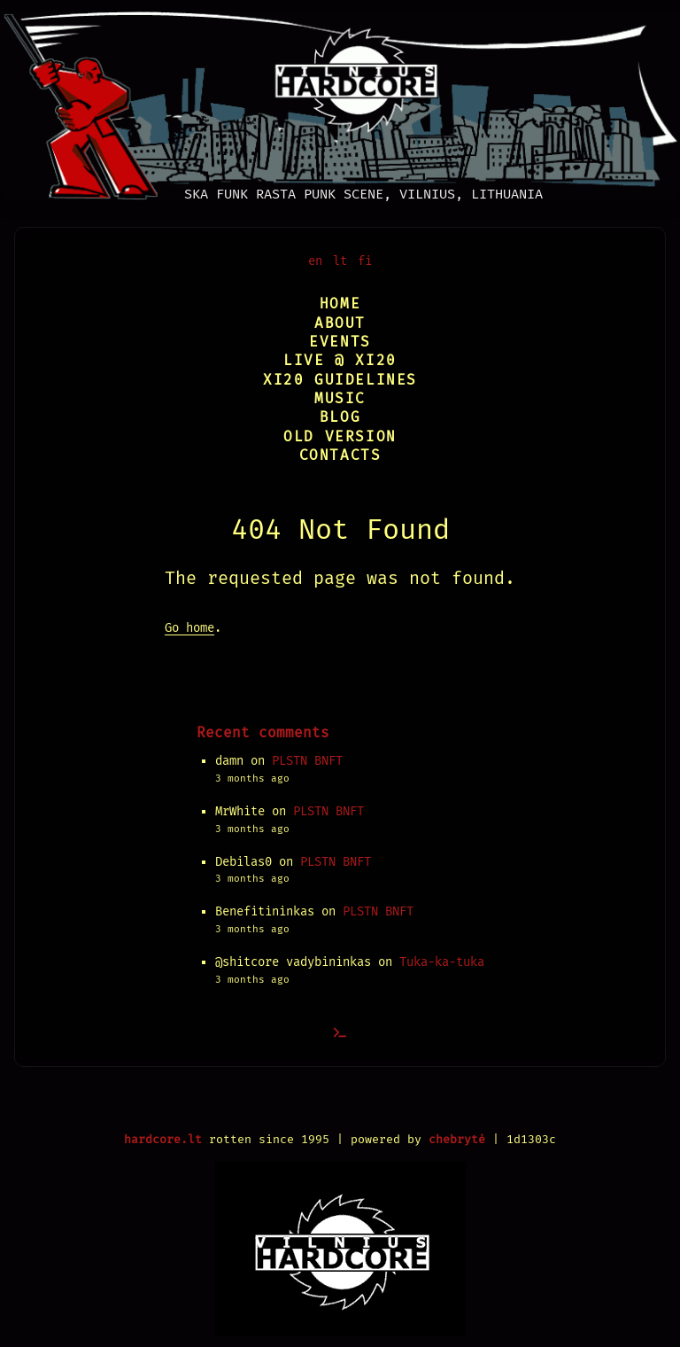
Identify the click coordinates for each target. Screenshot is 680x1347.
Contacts (340, 455)
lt (340, 261)
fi (365, 261)
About (340, 323)
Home (340, 303)
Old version (340, 436)
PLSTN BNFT (307, 760)
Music (340, 398)
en (315, 261)
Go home (189, 627)
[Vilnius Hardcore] (340, 100)
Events (340, 341)
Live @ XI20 (340, 360)
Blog (340, 417)
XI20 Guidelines (340, 379)
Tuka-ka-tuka (441, 961)
